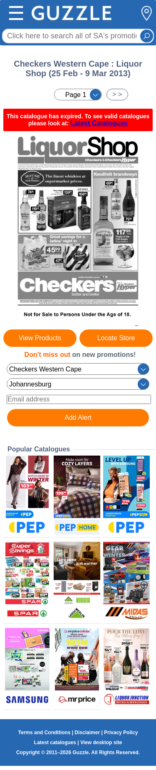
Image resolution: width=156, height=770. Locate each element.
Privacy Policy (121, 732)
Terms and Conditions (44, 732)
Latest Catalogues (99, 123)
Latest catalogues (55, 742)
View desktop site (101, 742)
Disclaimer (87, 732)
